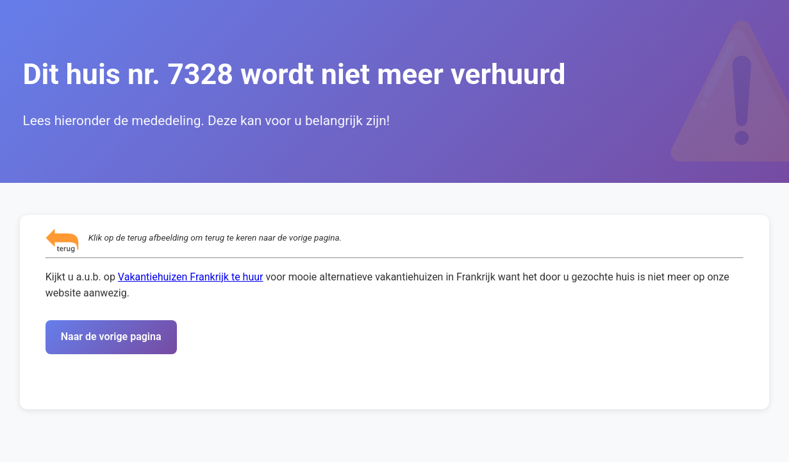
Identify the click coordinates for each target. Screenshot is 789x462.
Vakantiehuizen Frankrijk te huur (190, 277)
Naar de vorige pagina (111, 336)
